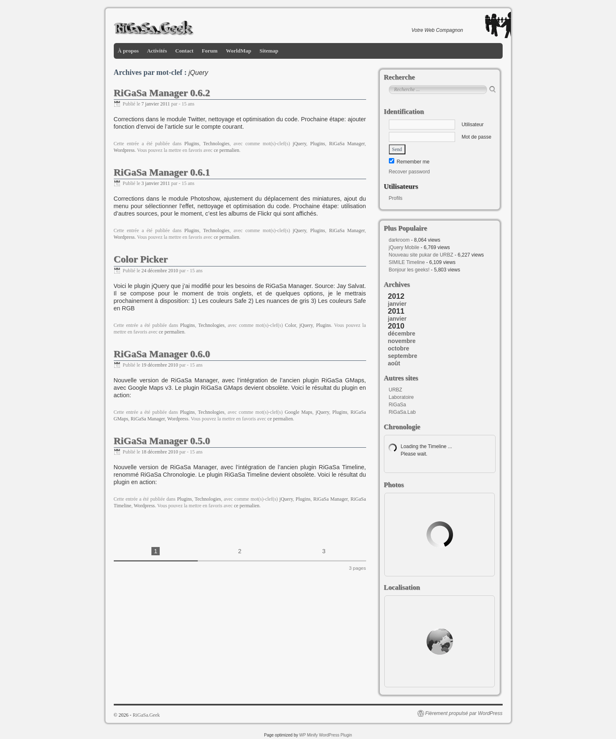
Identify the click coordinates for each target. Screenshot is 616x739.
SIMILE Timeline (407, 262)
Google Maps (298, 412)
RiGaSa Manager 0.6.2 (162, 92)
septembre (402, 356)
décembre (401, 333)
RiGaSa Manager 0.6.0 (162, 353)
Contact (184, 51)
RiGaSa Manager (346, 143)
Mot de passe (440, 137)
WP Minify (308, 735)
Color (290, 325)
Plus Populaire (405, 228)
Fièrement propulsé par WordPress (464, 713)
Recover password (409, 172)
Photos (394, 485)
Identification (404, 111)
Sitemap (268, 51)
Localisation (402, 587)
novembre (402, 341)
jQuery (300, 143)
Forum (210, 51)
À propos (128, 51)
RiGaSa (397, 405)
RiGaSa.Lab (402, 412)
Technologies (216, 143)
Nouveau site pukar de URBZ (421, 255)
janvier (397, 303)
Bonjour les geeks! (409, 270)
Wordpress (124, 150)
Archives (397, 284)
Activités (157, 51)
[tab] (442, 303)
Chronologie (402, 427)
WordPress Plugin (335, 735)
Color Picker (141, 259)
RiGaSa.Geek (146, 715)
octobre (398, 348)
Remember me (409, 162)
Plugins (192, 143)
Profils (396, 198)
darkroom (399, 240)
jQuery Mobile (404, 247)
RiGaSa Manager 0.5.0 (162, 440)
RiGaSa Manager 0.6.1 (162, 172)
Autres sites (401, 378)
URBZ (396, 390)
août (394, 363)
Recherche (399, 77)
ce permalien (227, 150)
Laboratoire (401, 397)
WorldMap (238, 51)
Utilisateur (436, 124)
